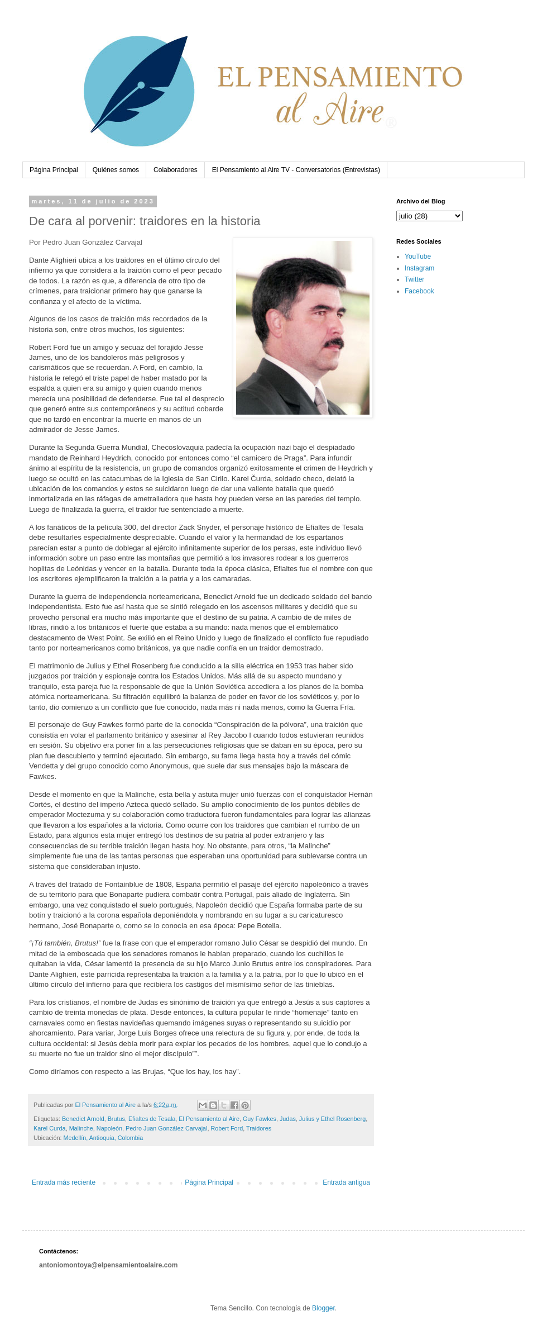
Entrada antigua (346, 1182)
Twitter (414, 279)
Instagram (419, 268)
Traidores (258, 1128)
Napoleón (109, 1128)
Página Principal (54, 170)
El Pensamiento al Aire (209, 1118)
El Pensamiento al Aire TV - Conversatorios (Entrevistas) (296, 170)
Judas (288, 1118)
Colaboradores (175, 170)
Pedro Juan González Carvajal (166, 1128)
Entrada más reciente (63, 1182)
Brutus (116, 1118)
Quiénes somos (116, 170)
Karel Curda (49, 1128)
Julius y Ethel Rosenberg (332, 1118)
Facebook (419, 291)
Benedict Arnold (83, 1118)
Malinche (81, 1128)
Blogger (323, 1308)
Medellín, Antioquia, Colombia (103, 1137)
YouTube (418, 256)
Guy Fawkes (259, 1118)
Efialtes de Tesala (151, 1118)
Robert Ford (227, 1128)
